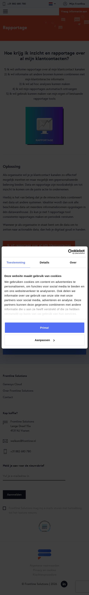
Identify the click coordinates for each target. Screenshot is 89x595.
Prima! (44, 327)
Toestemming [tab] (15, 262)
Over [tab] (73, 262)
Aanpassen (45, 340)
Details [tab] (44, 262)
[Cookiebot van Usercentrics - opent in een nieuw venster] (68, 251)
